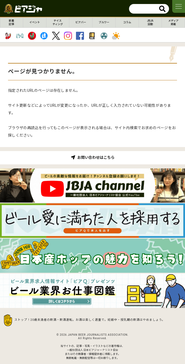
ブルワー (104, 22)
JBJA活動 (150, 22)
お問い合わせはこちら (96, 157)
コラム (127, 22)
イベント (34, 22)
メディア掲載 (173, 22)
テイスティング (58, 22)
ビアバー (80, 22)
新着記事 (11, 22)
